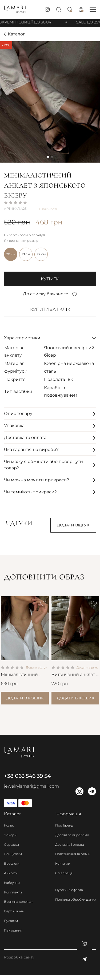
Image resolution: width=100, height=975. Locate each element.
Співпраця (64, 873)
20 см (10, 254)
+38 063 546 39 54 (27, 776)
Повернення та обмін (72, 854)
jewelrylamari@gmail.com (31, 786)
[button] (93, 9)
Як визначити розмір (21, 241)
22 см (41, 254)
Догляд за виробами (72, 835)
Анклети (11, 873)
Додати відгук (73, 525)
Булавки (11, 921)
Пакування (13, 930)
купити (50, 278)
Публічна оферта (69, 890)
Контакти (62, 863)
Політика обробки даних (75, 899)
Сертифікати (14, 911)
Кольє (9, 825)
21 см (26, 254)
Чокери (10, 835)
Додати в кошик (25, 698)
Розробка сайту (19, 957)
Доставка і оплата (69, 845)
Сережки (11, 845)
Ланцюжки (13, 854)
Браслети (11, 863)
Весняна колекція (18, 902)
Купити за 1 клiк (50, 309)
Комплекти (13, 892)
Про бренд (64, 825)
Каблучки (12, 883)
